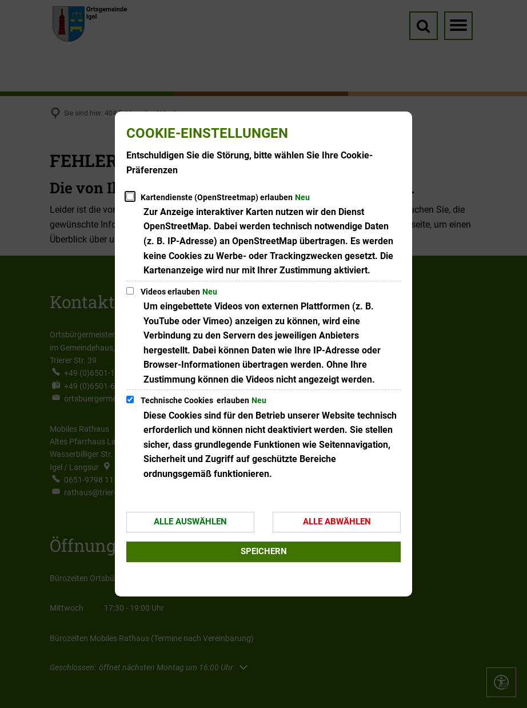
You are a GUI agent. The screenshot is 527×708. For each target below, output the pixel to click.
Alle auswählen (190, 521)
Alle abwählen (337, 521)
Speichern (264, 551)
